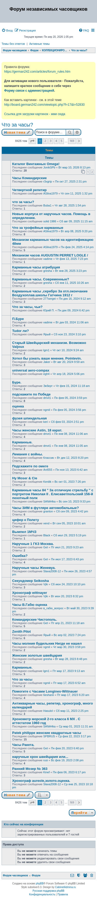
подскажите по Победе (31, 394)
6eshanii (48, 694)
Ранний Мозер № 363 (29, 769)
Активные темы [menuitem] (39, 43)
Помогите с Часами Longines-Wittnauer (45, 691)
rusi (45, 760)
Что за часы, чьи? (27, 307)
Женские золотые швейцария (37, 655)
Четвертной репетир (29, 190)
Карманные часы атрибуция (36, 267)
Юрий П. (49, 310)
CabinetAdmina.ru (65, 887)
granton (48, 511)
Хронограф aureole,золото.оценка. (41, 781)
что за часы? (23, 202)
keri (45, 421)
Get (45, 547)
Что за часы (22, 679)
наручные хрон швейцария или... (40, 757)
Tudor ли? (20, 331)
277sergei (49, 298)
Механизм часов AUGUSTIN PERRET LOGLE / (50, 255)
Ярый (46, 334)
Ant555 (47, 469)
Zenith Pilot (21, 631)
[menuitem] (7, 30)
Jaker (46, 361)
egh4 (46, 373)
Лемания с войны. (27, 454)
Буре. (16, 382)
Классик (48, 457)
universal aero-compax (30, 370)
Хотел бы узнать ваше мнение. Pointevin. (47, 358)
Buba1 (47, 205)
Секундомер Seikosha (30, 581)
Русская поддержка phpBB (48, 890)
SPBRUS (49, 736)
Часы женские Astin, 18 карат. (37, 430)
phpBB (40, 883)
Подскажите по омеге (30, 466)
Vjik (45, 584)
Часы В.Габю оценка (29, 605)
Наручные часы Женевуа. (34, 568)
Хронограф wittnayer (29, 593)
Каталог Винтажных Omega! (35, 164)
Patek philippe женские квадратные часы (46, 733)
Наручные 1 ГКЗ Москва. (33, 544)
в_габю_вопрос (53, 608)
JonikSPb (49, 167)
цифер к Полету (25, 520)
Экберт (48, 385)
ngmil (46, 409)
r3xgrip (47, 181)
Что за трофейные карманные (37, 228)
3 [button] (50, 141)
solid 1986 (49, 221)
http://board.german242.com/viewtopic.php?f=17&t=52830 (44, 104)
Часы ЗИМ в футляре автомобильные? (45, 508)
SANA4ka (49, 501)
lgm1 (46, 350)
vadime (47, 258)
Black (46, 535)
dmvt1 (47, 397)
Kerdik (47, 481)
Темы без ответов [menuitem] (13, 43)
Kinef (46, 772)
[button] (32, 141)
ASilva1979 (50, 193)
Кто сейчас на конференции (23, 824)
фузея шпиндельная (29, 418)
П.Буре (18, 319)
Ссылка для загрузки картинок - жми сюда (34, 114)
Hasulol (48, 710)
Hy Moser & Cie (24, 478)
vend (46, 523)
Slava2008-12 (52, 571)
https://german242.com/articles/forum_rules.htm (37, 71)
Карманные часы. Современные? (40, 279)
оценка (18, 406)
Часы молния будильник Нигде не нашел (47, 643)
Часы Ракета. (23, 745)
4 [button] (56, 141)
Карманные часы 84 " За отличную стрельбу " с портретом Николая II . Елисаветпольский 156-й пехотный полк (52, 494)
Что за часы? (17, 125)
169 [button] (72, 141)
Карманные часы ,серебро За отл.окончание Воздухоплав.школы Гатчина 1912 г (49, 293)
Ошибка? (20, 556)
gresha (47, 270)
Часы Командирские (29, 178)
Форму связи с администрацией (29, 90)
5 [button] (61, 141)
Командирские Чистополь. (34, 619)
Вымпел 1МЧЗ (24, 532)
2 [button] (45, 141)
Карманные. (22, 442)
